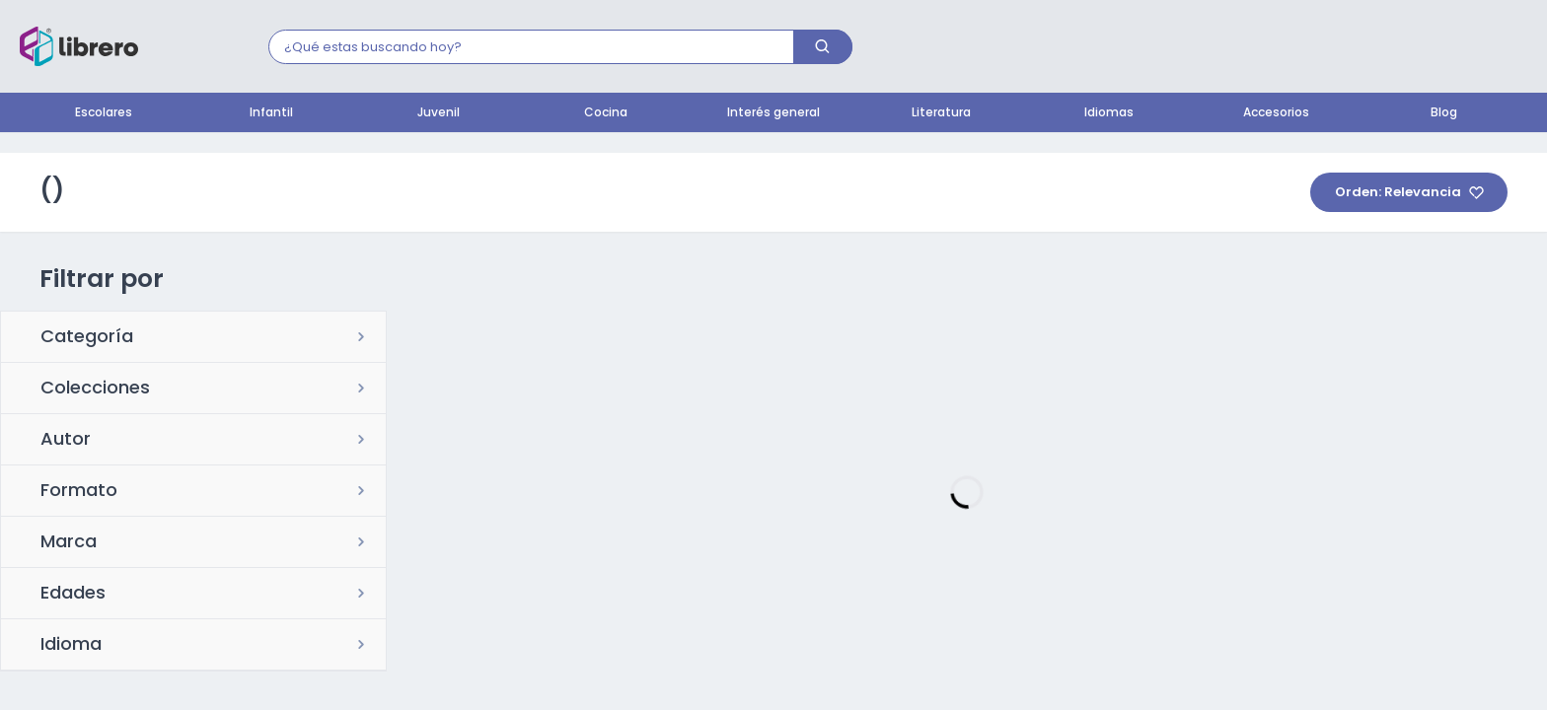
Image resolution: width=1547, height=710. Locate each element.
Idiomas (1109, 113)
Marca (68, 543)
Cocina (605, 113)
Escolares (103, 113)
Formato (78, 492)
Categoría (86, 338)
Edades (73, 595)
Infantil (271, 113)
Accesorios (1276, 113)
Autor (65, 441)
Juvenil (438, 113)
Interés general (773, 113)
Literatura (941, 113)
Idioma (71, 646)
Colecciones (95, 389)
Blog (1444, 113)
